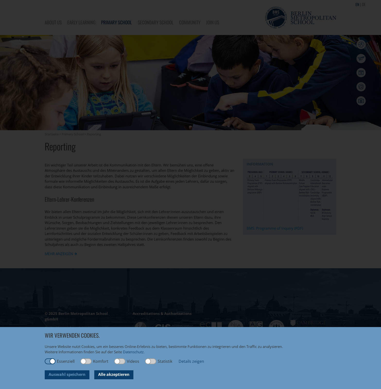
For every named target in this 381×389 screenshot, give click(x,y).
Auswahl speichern (67, 374)
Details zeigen (191, 361)
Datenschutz (133, 351)
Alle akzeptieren (114, 374)
